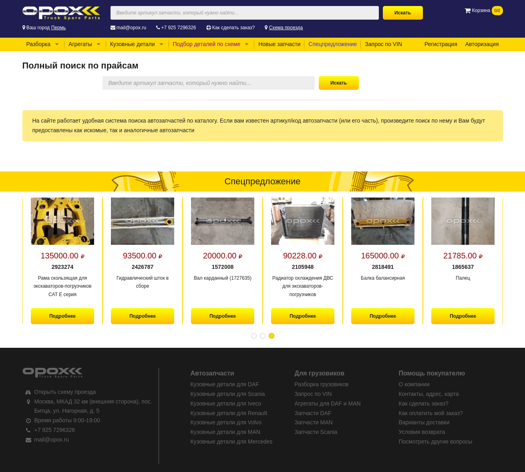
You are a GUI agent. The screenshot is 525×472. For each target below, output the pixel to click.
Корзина (484, 10)
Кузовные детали (132, 44)
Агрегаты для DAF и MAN (328, 403)
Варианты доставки (424, 422)
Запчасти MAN (314, 422)
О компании (414, 384)
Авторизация (482, 44)
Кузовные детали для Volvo (226, 422)
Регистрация (440, 44)
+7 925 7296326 (178, 27)
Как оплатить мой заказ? (431, 413)
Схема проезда (286, 27)
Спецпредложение (332, 44)
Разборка (38, 44)
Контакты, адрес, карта (429, 394)
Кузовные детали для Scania (228, 394)
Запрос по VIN (383, 44)
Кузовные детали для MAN (225, 432)
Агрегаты (80, 44)
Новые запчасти (279, 44)
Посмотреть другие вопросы (436, 441)
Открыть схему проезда (65, 392)
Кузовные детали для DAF (225, 384)
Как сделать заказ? (233, 27)
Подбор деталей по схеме (207, 44)
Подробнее (62, 316)
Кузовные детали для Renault (229, 413)
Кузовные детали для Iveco (226, 403)
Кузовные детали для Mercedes (232, 441)
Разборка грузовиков (322, 384)
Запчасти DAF (313, 413)
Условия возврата (422, 432)
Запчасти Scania (316, 432)
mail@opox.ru (131, 27)
